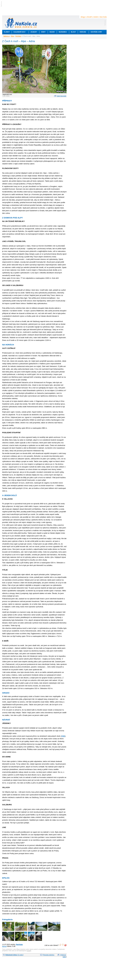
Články (7, 32)
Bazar (52, 32)
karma (4, 946)
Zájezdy (34, 32)
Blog (12, 36)
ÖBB (63, 736)
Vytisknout (63, 955)
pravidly (29, 950)
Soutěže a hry (96, 32)
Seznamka (63, 32)
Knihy (43, 32)
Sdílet (64, 957)
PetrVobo (18, 36)
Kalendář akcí (19, 32)
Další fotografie (61, 96)
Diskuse (83, 32)
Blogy (73, 32)
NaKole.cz (6, 36)
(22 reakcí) (14, 955)
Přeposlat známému (48, 955)
